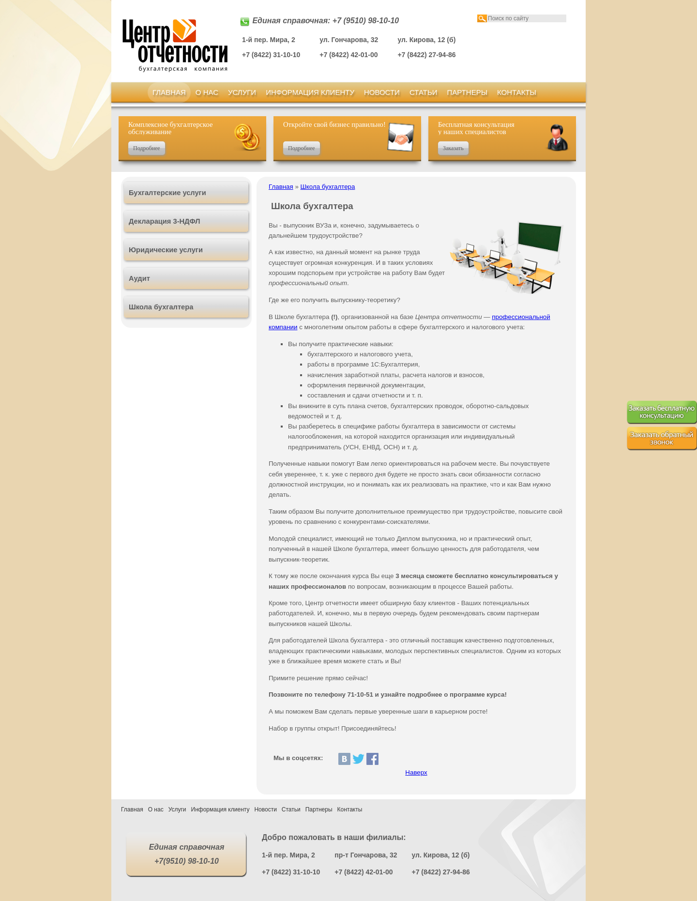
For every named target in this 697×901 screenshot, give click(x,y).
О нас (207, 92)
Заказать (453, 148)
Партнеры (467, 92)
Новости (382, 92)
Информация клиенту (310, 92)
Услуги (242, 92)
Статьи (423, 92)
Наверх (416, 772)
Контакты (516, 92)
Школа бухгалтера (328, 186)
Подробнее (146, 148)
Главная (169, 92)
